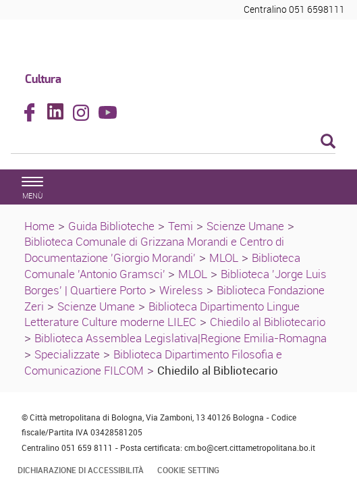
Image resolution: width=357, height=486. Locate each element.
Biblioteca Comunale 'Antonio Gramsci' (162, 265)
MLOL (223, 257)
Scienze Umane (245, 226)
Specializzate (67, 354)
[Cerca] (173, 142)
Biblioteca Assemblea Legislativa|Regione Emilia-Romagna (180, 338)
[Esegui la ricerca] (328, 142)
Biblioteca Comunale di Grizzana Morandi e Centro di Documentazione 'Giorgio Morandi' (154, 249)
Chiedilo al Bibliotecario (267, 321)
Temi (180, 226)
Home (39, 226)
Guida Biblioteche (111, 226)
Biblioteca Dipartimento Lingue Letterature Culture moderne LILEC (162, 314)
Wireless (181, 290)
